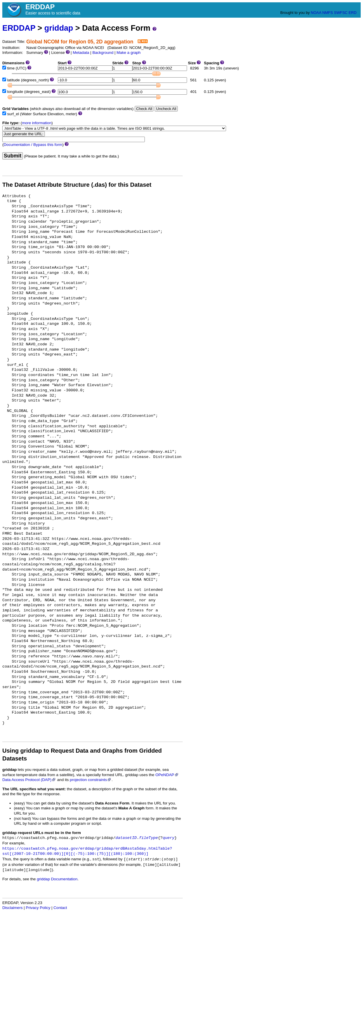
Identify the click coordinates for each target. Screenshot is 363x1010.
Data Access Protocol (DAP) (29, 780)
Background (103, 52)
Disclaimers (12, 907)
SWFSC (341, 12)
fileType (148, 838)
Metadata (81, 52)
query (169, 838)
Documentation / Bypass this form (33, 144)
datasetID (126, 838)
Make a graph (128, 52)
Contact (60, 907)
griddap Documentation (57, 879)
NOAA (316, 12)
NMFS (327, 12)
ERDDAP (18, 27)
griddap (58, 27)
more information (36, 123)
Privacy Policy (38, 907)
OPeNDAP (167, 775)
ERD (352, 12)
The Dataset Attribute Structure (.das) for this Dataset (76, 185)
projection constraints (91, 780)
